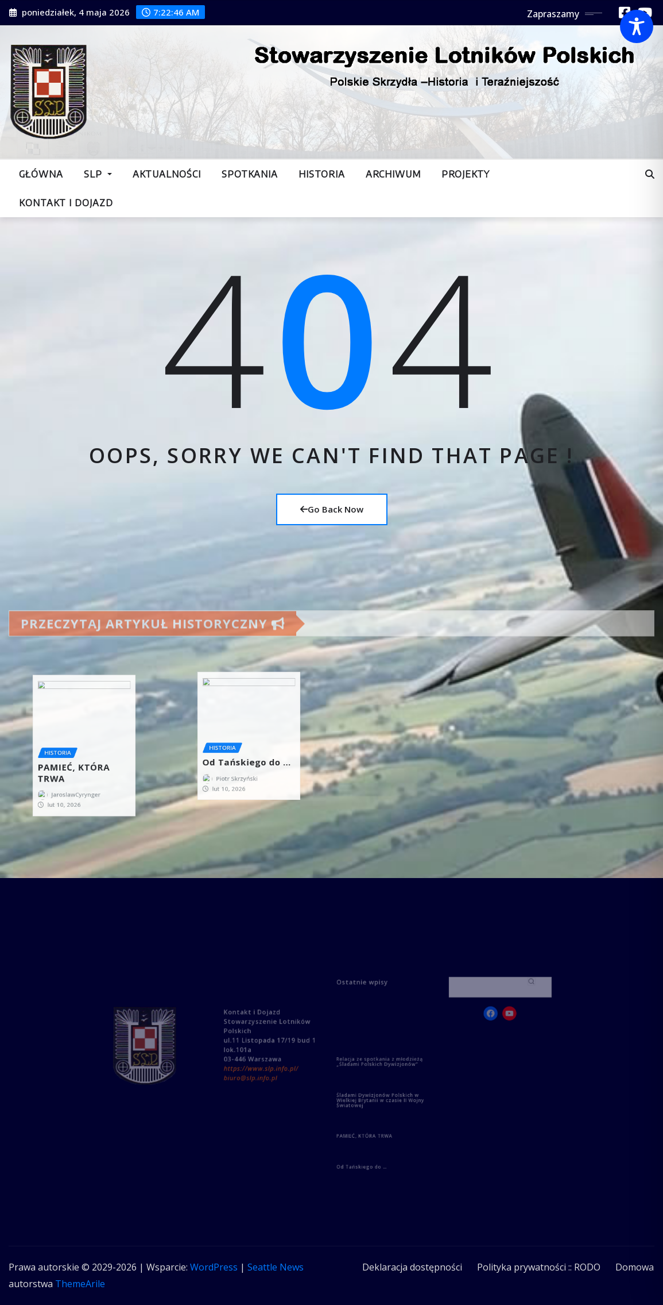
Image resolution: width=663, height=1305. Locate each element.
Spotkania (250, 174)
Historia (321, 174)
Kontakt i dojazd (66, 203)
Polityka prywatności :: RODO (538, 1267)
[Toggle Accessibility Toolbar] (636, 26)
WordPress (214, 1267)
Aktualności (167, 174)
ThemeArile (80, 1283)
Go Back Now (331, 509)
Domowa (634, 1267)
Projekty (465, 174)
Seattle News (275, 1267)
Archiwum (393, 174)
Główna (41, 174)
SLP (98, 174)
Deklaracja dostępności (412, 1267)
